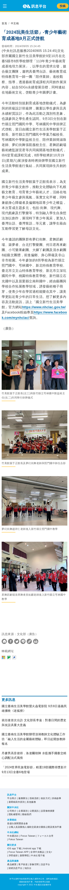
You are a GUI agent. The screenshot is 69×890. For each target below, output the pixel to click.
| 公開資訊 (33, 811)
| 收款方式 (44, 798)
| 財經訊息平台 (14, 868)
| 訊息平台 (44, 864)
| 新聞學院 (23, 855)
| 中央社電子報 (37, 855)
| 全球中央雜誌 (36, 852)
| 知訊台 (27, 868)
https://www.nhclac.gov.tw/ (44, 307)
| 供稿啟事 (56, 798)
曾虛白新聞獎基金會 (17, 823)
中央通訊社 (13, 836)
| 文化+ (48, 852)
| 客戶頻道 (22, 864)
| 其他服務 (30, 802)
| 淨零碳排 (12, 855)
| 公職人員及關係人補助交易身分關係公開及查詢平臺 (34, 827)
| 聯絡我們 (26, 814)
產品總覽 (11, 864)
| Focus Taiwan (27, 836)
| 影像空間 (33, 864)
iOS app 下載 (14, 848)
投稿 (63, 6)
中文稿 (15, 23)
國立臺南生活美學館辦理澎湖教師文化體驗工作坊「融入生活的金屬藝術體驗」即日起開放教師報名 (34, 739)
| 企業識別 (22, 811)
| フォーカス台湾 (44, 836)
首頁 (4, 23)
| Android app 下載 (31, 848)
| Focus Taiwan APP (17, 852)
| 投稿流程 (33, 798)
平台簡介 (11, 798)
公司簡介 (11, 811)
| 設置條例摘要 (46, 811)
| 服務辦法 (22, 798)
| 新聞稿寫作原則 (16, 802)
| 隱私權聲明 (13, 814)
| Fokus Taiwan (15, 839)
